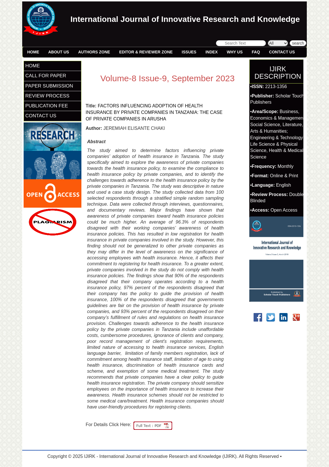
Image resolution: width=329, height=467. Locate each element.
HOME (32, 65)
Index (211, 52)
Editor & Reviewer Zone (146, 52)
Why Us (235, 52)
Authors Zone (94, 52)
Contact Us (282, 52)
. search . (298, 43)
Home (33, 52)
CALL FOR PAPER (45, 75)
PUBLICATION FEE (46, 106)
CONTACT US (40, 115)
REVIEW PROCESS (47, 96)
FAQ (256, 52)
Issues (189, 52)
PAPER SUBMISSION (49, 86)
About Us (58, 52)
